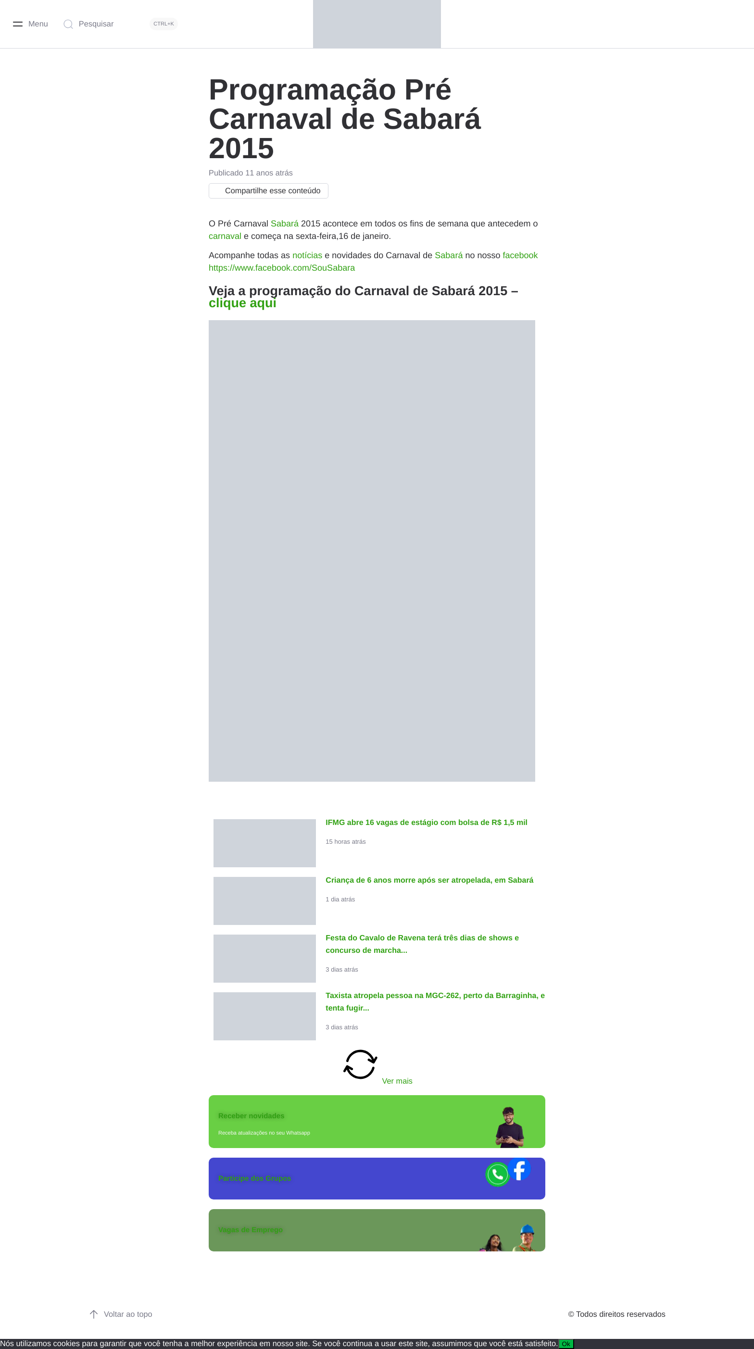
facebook (520, 255)
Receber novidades (251, 1116)
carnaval (225, 236)
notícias (307, 255)
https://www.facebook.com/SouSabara (282, 268)
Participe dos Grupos (254, 1178)
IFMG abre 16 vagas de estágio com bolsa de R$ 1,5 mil (427, 823)
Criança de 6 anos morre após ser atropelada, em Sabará (429, 880)
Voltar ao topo (120, 1314)
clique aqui (242, 303)
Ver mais (377, 1065)
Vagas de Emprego (250, 1230)
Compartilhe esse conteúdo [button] (266, 191)
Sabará (285, 223)
